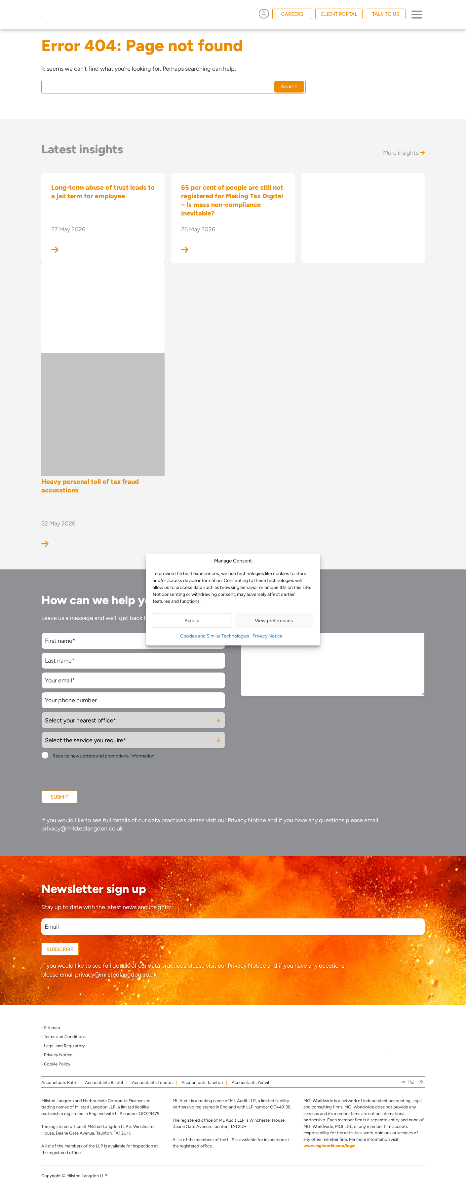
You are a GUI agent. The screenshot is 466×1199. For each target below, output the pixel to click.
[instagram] (412, 1081)
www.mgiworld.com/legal (329, 1145)
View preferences (274, 620)
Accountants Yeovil (250, 1082)
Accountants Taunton (202, 1082)
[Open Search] (264, 14)
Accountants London (152, 1082)
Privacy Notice (267, 636)
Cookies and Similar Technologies (214, 636)
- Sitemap (50, 1027)
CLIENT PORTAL (339, 14)
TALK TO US (385, 14)
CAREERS (292, 14)
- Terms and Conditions (63, 1036)
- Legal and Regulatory (63, 1045)
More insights (404, 153)
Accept (192, 620)
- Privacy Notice (56, 1054)
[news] (421, 1081)
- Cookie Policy (55, 1064)
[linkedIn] (403, 1081)
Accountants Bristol (104, 1082)
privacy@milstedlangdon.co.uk (82, 828)
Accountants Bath (58, 1082)
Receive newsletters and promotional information (103, 756)
